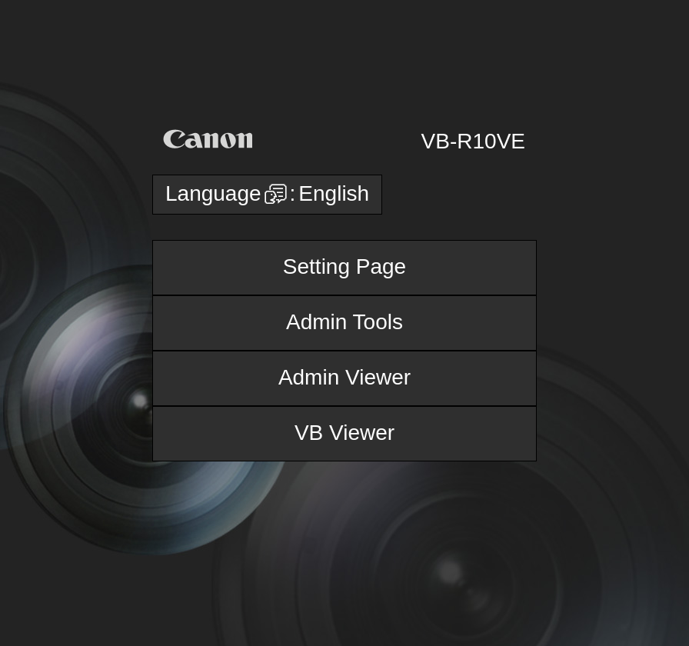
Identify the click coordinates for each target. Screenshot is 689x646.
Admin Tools (344, 322)
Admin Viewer (344, 377)
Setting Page (344, 266)
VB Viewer (344, 433)
